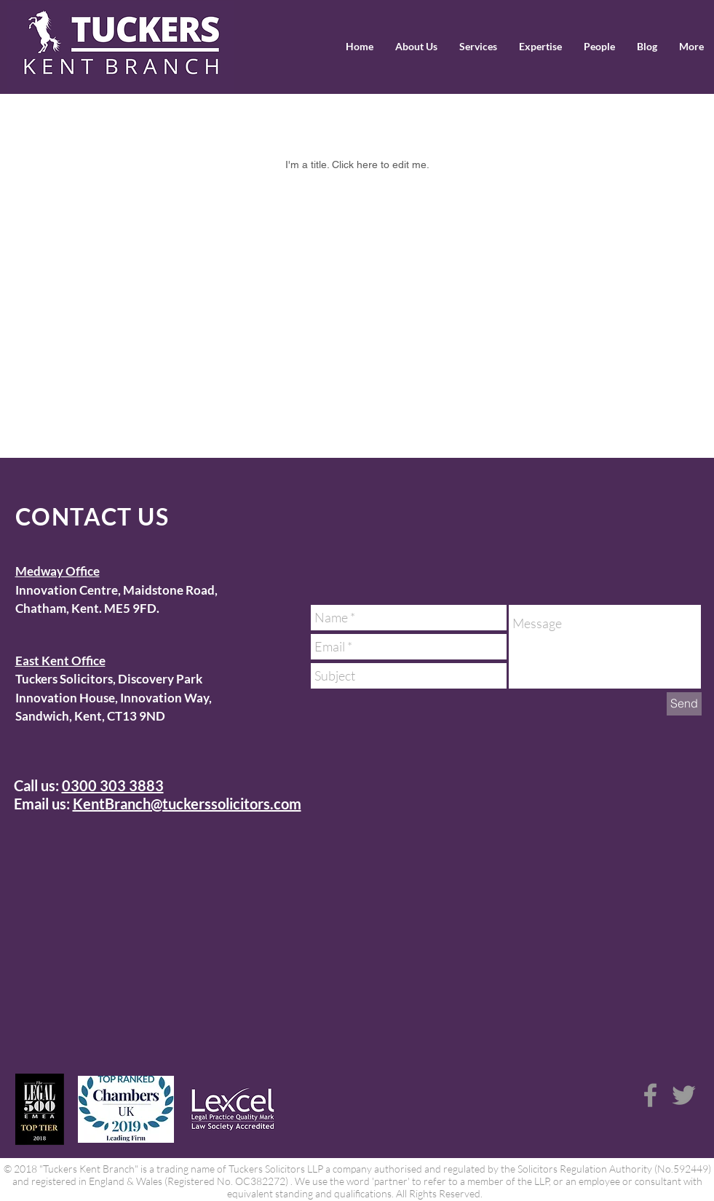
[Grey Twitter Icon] (683, 1095)
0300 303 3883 (113, 785)
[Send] (684, 704)
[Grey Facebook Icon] (650, 1095)
